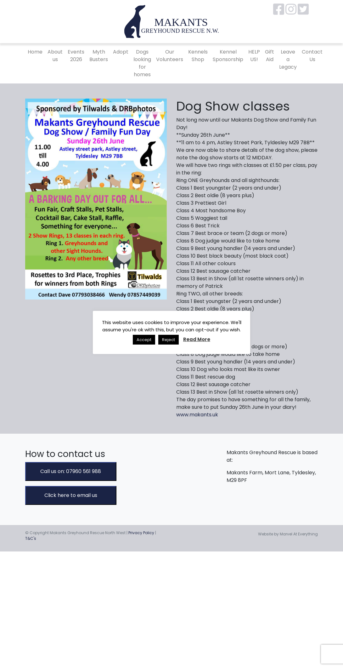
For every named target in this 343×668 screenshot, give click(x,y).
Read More (196, 339)
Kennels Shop (198, 55)
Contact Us (312, 55)
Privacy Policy (141, 532)
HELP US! (254, 55)
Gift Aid (269, 55)
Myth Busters (98, 55)
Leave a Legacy (288, 59)
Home (35, 51)
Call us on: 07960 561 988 (70, 471)
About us (55, 55)
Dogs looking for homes (142, 63)
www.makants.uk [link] (197, 414)
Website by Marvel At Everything (288, 534)
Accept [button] (144, 340)
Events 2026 (76, 55)
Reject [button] (168, 340)
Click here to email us (70, 495)
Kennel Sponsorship (228, 55)
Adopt (120, 51)
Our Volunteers (169, 55)
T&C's (30, 538)
